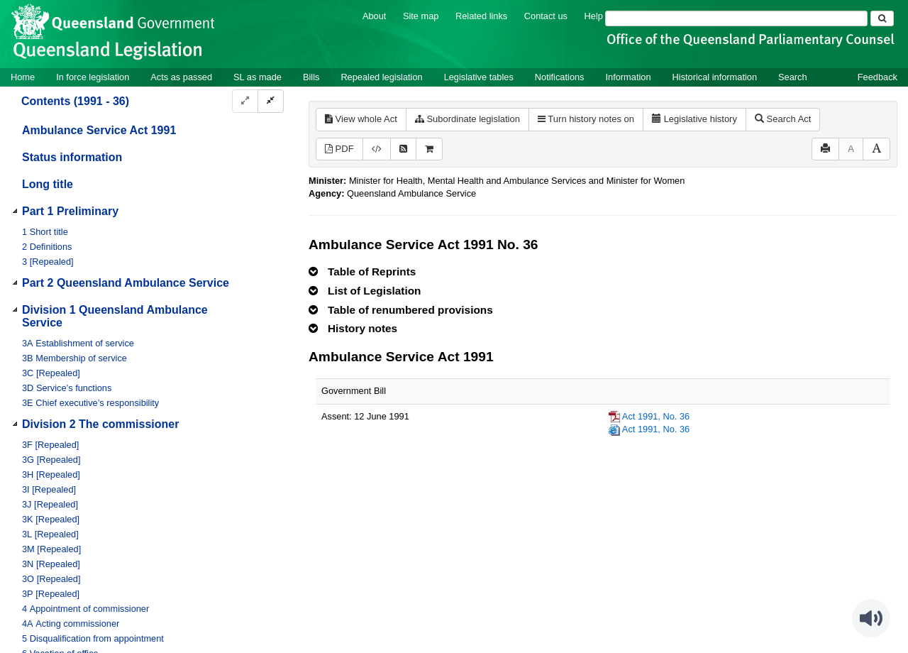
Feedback (877, 77)
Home (23, 77)
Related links (481, 16)
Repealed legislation (381, 77)
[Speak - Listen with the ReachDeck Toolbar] (871, 618)
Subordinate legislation (467, 119)
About (374, 16)
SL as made (257, 77)
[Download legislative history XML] (376, 149)
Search (792, 77)
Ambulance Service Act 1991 (99, 130)
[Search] (736, 18)
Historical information (714, 77)
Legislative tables (479, 77)
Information (628, 77)
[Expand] (245, 101)
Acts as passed (181, 77)
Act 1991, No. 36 (656, 416)
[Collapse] (271, 101)
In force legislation (92, 77)
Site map (421, 16)
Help (594, 16)
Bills (311, 77)
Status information (72, 157)
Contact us (546, 16)
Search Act (783, 119)
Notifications (560, 77)
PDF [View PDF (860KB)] (339, 148)
